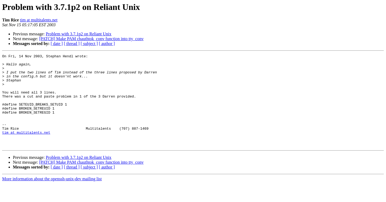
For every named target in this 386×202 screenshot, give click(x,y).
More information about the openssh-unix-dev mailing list (52, 197)
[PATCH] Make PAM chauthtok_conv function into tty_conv (91, 38)
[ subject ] (89, 43)
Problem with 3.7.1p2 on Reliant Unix (79, 34)
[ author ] (107, 43)
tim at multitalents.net (38, 20)
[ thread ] (72, 43)
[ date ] (57, 43)
